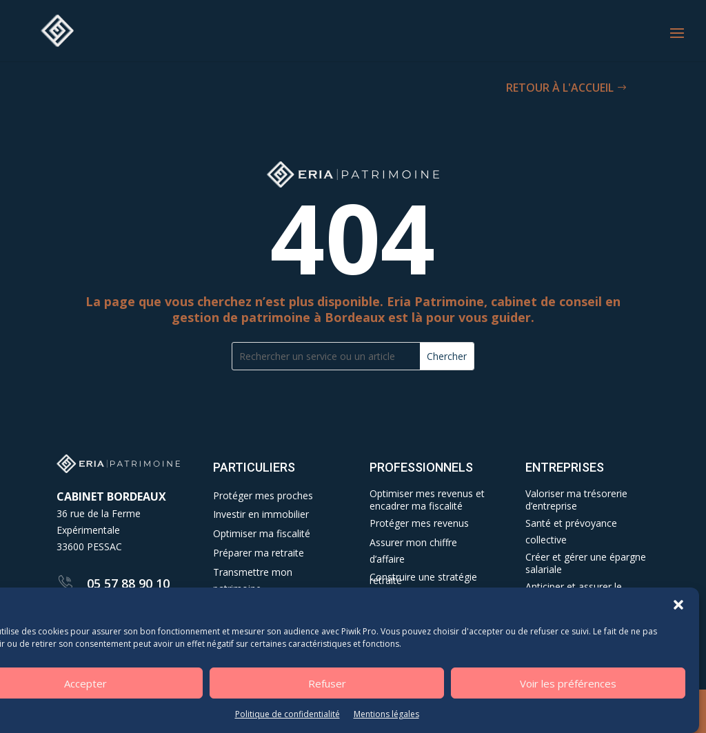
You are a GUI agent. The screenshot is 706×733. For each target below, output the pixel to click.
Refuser (327, 683)
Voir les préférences (568, 683)
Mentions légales (386, 714)
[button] (678, 605)
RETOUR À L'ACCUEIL (560, 87)
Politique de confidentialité (287, 714)
